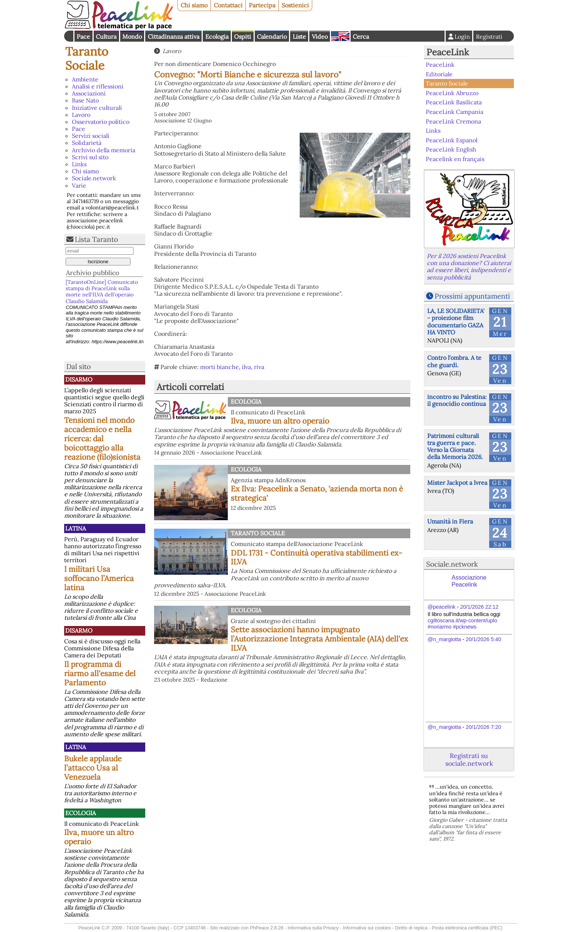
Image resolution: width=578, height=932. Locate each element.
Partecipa (262, 5)
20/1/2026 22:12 (479, 607)
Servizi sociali (90, 135)
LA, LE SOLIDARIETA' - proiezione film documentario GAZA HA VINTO (455, 321)
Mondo (132, 36)
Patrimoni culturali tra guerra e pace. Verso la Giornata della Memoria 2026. (455, 446)
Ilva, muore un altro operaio (99, 836)
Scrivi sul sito (90, 157)
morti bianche (219, 367)
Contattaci (228, 5)
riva (259, 367)
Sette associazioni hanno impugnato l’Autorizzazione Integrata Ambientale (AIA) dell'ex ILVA (319, 639)
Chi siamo (194, 5)
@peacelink (441, 607)
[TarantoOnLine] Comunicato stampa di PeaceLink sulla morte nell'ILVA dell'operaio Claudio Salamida (102, 292)
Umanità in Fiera (450, 521)
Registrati (489, 36)
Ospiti (242, 36)
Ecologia (217, 36)
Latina (75, 528)
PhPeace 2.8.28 (266, 928)
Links (79, 164)
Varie (79, 185)
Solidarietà (86, 142)
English (340, 36)
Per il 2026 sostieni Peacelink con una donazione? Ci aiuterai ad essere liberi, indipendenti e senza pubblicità (469, 266)
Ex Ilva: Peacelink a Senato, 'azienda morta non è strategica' (317, 493)
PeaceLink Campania (454, 111)
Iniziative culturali (97, 107)
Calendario (272, 36)
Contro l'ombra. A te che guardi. (454, 361)
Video (320, 36)
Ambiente (85, 79)
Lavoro (81, 114)
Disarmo (79, 379)
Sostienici (295, 5)
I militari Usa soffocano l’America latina (99, 578)
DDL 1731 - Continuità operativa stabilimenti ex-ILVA (316, 557)
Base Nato (85, 100)
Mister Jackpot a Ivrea (457, 482)
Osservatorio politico (100, 121)
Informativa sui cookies (367, 928)
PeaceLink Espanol (451, 139)
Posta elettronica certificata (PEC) (467, 928)
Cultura (106, 36)
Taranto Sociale (86, 58)
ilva (246, 367)
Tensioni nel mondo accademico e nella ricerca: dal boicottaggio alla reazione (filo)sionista (102, 438)
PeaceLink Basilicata (454, 102)
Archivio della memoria (103, 150)
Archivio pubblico (92, 272)
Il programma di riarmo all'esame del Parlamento (100, 673)
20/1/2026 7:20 (483, 727)
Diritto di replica (411, 928)
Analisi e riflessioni (97, 86)
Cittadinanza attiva (173, 36)
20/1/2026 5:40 (483, 639)
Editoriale (439, 74)
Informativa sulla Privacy (313, 928)
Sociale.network (94, 178)
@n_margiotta (444, 639)
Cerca (361, 36)
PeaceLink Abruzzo (452, 93)
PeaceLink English (451, 149)
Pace (83, 36)
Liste (299, 36)
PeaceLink (447, 52)
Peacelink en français (455, 159)
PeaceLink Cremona (453, 121)
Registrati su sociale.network (469, 759)
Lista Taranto (96, 239)
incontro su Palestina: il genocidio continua (457, 400)
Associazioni (89, 93)
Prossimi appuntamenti (472, 296)
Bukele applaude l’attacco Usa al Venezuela (93, 768)
